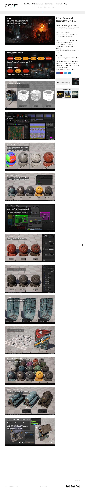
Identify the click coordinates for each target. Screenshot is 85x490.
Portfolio (27, 4)
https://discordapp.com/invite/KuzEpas (67, 58)
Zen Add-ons (49, 4)
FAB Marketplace (37, 4)
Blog (65, 4)
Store (53, 7)
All (42, 12)
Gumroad (59, 4)
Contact (47, 7)
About (40, 7)
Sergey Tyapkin (11, 5)
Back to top (43, 486)
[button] (77, 481)
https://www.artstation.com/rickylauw (67, 69)
